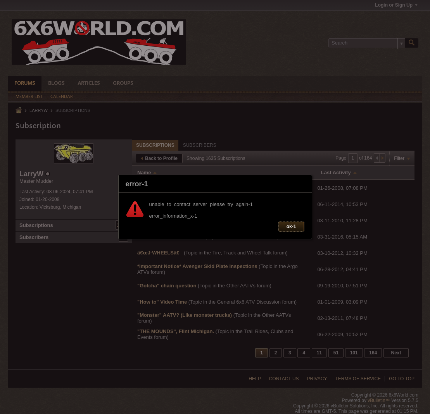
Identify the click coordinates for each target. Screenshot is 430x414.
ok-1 (291, 226)
